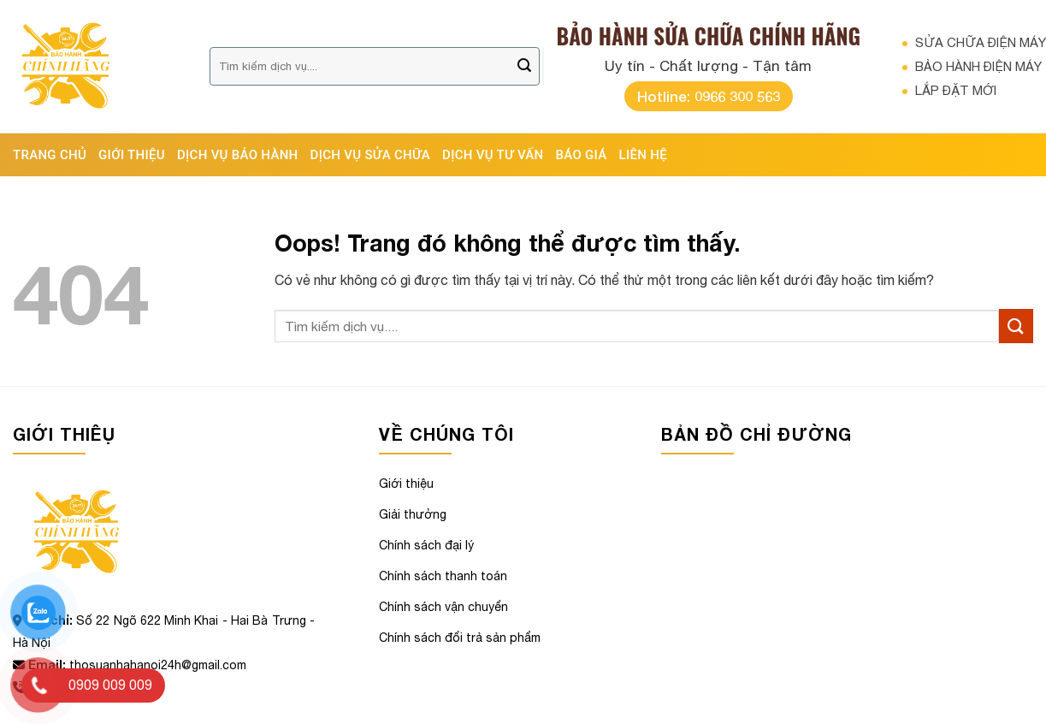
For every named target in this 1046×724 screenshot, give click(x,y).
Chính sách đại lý (426, 545)
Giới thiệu (131, 155)
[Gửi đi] (524, 66)
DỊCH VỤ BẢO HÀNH (237, 155)
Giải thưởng (412, 514)
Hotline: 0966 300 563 (708, 96)
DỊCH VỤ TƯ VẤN (492, 155)
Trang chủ (49, 155)
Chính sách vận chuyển (443, 607)
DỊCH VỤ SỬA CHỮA (370, 155)
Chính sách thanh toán (443, 576)
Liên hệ (643, 155)
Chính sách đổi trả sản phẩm (460, 637)
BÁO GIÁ (581, 155)
